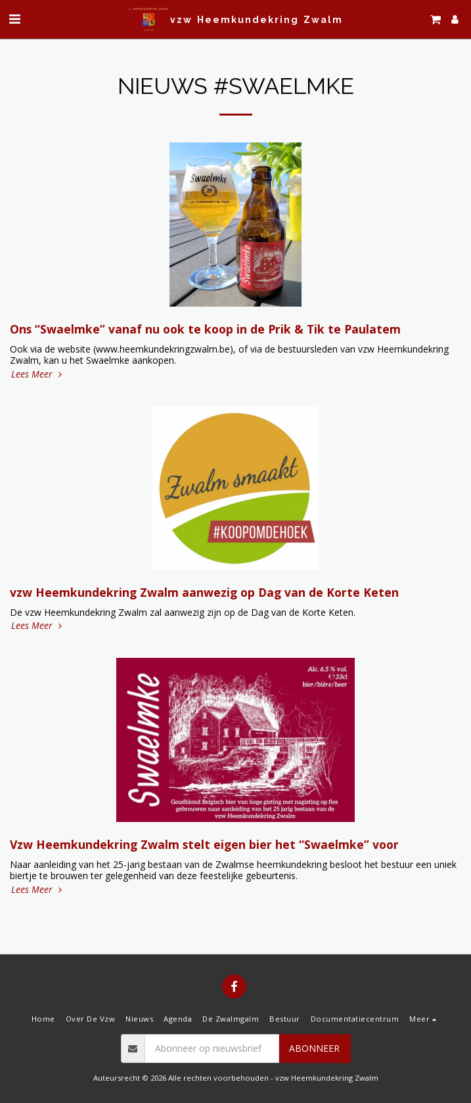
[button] (14, 18)
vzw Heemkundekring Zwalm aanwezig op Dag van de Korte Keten (204, 592)
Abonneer (314, 1048)
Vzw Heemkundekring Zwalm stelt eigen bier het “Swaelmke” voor (204, 844)
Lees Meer (37, 374)
